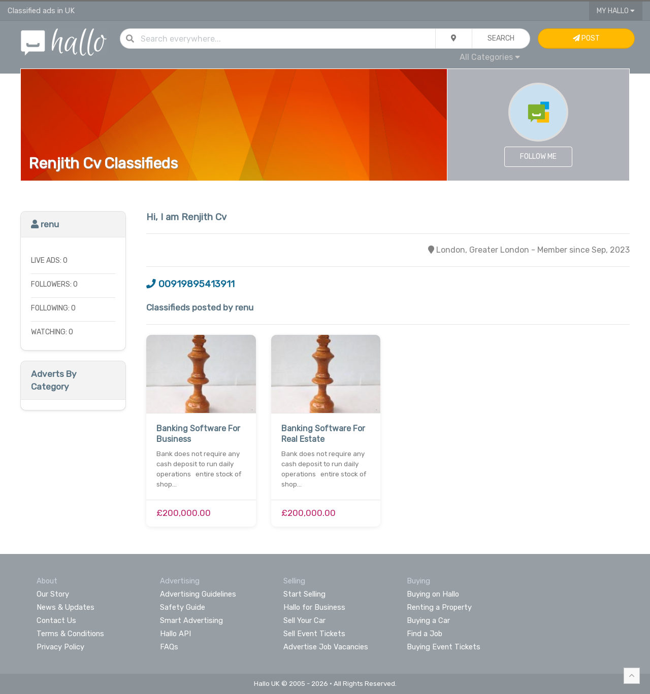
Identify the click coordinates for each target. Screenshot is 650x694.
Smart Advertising (191, 620)
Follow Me (538, 156)
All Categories (490, 57)
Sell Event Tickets (314, 633)
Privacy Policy (60, 646)
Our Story (53, 594)
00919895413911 (190, 284)
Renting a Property (439, 607)
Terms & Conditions (70, 633)
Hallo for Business (314, 607)
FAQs (169, 646)
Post (586, 38)
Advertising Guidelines (198, 594)
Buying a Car (428, 620)
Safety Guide (182, 607)
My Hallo (616, 11)
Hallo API (175, 633)
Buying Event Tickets (443, 646)
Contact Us (56, 620)
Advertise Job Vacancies (325, 646)
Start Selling (304, 594)
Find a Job (424, 633)
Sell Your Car (304, 620)
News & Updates (65, 607)
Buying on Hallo (433, 594)
